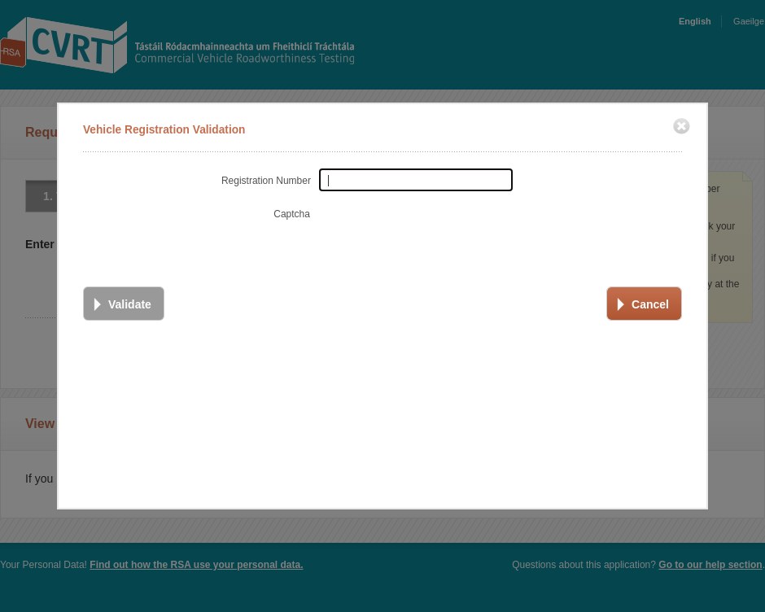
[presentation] (439, 232)
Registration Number (263, 180)
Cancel (648, 303)
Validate (128, 303)
